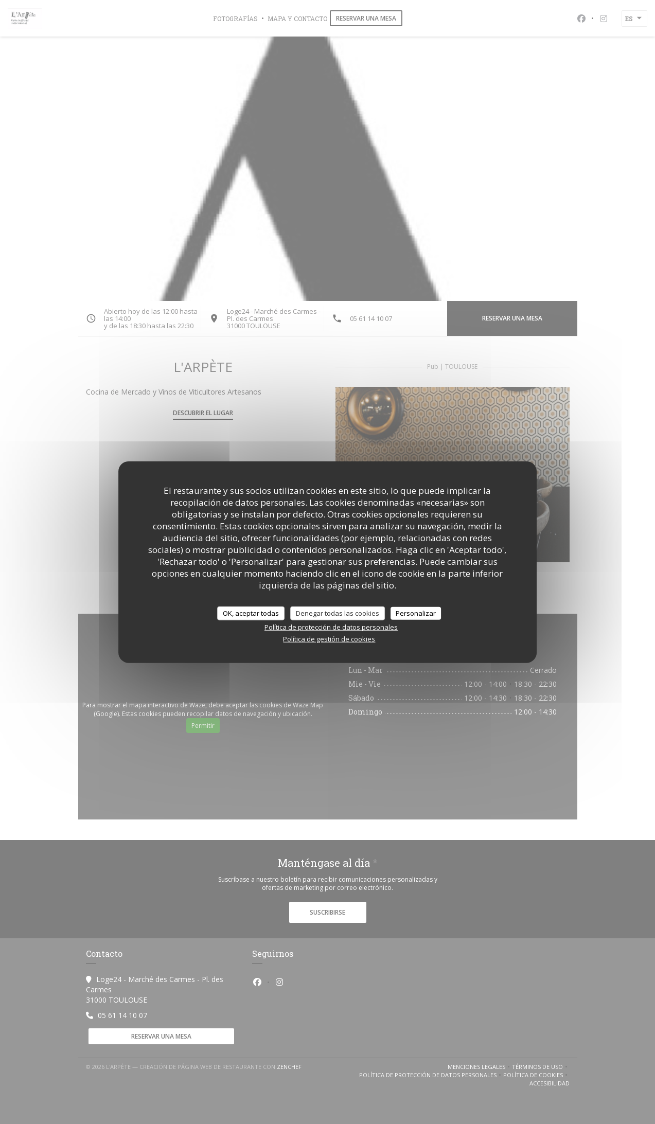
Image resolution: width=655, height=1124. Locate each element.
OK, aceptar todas (251, 612)
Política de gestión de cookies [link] (329, 639)
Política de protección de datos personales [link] (331, 627)
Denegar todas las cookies (337, 612)
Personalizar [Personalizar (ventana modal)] (416, 612)
